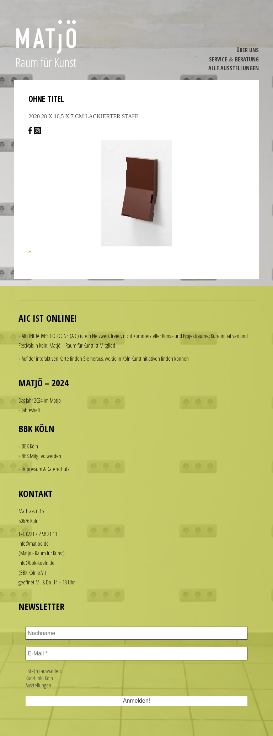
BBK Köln (30, 446)
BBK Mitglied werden (41, 456)
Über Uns (247, 50)
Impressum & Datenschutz (45, 469)
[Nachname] (136, 633)
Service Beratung (234, 59)
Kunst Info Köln (39, 678)
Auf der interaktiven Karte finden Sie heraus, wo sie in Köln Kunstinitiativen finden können (105, 358)
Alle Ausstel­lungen (233, 68)
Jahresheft (31, 410)
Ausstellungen (38, 685)
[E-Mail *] (136, 653)
